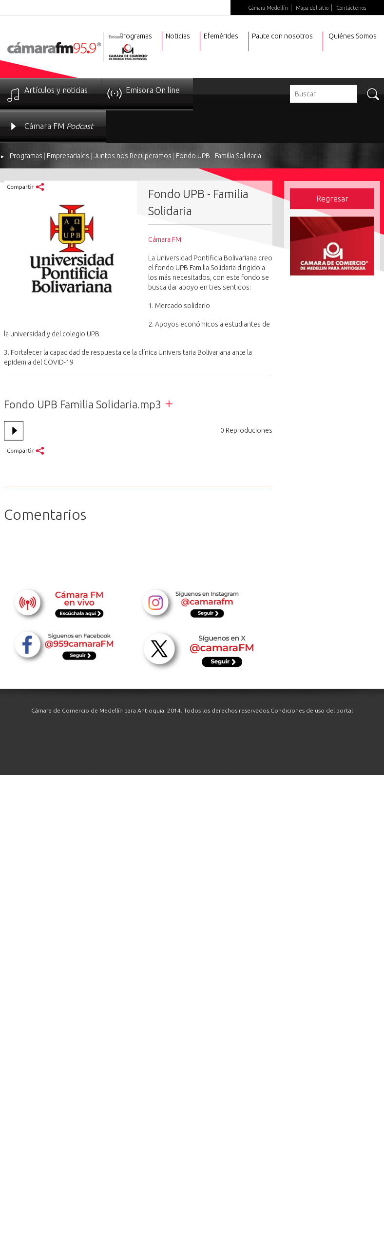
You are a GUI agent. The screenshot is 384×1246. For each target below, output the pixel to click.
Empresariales (68, 156)
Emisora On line (153, 90)
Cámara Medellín (268, 8)
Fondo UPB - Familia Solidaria (218, 156)
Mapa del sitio (312, 8)
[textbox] (323, 94)
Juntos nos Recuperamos (133, 156)
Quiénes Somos (352, 36)
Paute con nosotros (282, 36)
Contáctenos (351, 8)
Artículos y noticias (56, 90)
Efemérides (221, 36)
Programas (26, 156)
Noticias (178, 36)
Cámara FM (58, 126)
